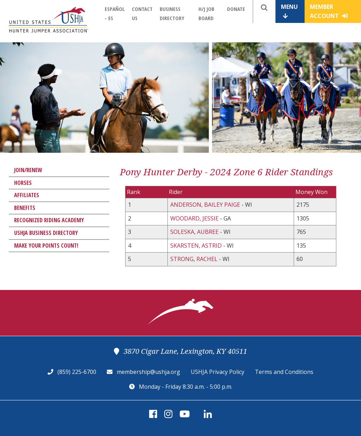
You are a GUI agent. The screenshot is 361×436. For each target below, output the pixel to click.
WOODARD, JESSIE (195, 218)
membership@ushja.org (148, 372)
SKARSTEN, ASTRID (196, 245)
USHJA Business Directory (46, 233)
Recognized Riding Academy (49, 220)
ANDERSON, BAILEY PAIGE (205, 204)
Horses (23, 183)
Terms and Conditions (284, 372)
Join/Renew (28, 170)
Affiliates (26, 195)
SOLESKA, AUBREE (195, 232)
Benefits (24, 208)
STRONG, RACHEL (194, 259)
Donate (236, 8)
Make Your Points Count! (46, 245)
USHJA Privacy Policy (217, 372)
